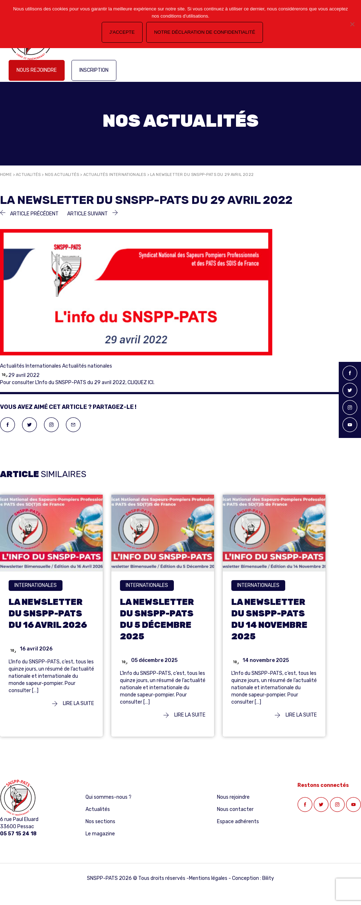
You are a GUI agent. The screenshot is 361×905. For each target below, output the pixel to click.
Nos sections (100, 821)
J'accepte (122, 32)
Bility (268, 878)
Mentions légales (208, 878)
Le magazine (100, 834)
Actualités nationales (87, 366)
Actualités (28, 174)
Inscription (93, 70)
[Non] (352, 24)
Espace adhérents (238, 821)
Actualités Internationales (114, 174)
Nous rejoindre (37, 70)
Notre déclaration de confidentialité (204, 32)
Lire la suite (73, 703)
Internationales (35, 585)
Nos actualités (62, 174)
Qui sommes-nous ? (108, 797)
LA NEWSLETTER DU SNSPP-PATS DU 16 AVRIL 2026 (48, 613)
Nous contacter (235, 809)
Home (6, 174)
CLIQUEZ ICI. (141, 382)
